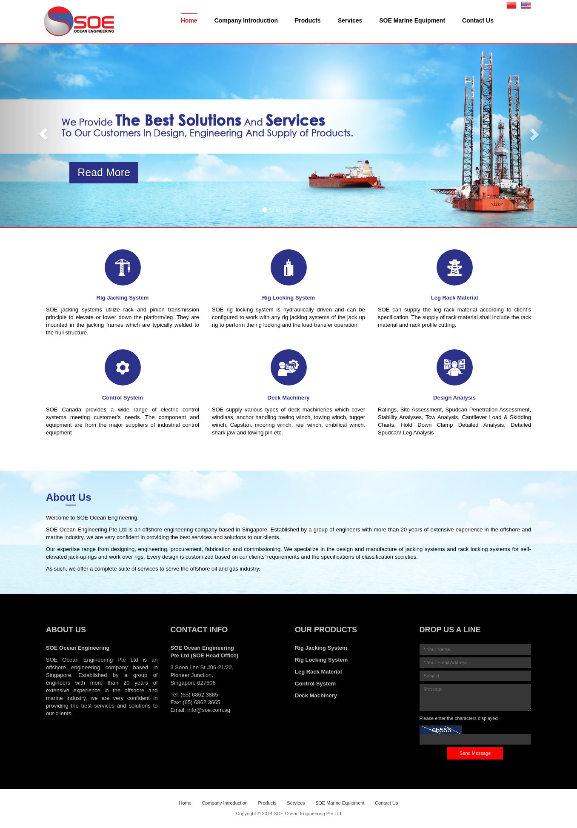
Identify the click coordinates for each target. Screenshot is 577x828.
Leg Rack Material (318, 671)
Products (308, 20)
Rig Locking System (321, 660)
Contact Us (478, 20)
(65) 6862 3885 (199, 694)
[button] (43, 133)
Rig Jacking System (321, 648)
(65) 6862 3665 (201, 702)
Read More (103, 172)
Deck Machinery (316, 695)
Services (350, 20)
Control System (315, 683)
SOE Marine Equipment (412, 20)
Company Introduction (246, 20)
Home (189, 20)
